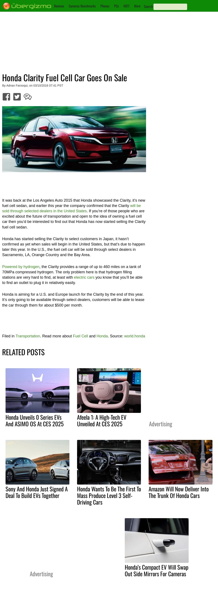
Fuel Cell (80, 336)
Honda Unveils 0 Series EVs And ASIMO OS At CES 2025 (35, 420)
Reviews (59, 6)
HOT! (126, 6)
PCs (116, 6)
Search (148, 6)
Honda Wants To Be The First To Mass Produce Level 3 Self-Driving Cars (109, 495)
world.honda (134, 336)
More (137, 6)
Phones (104, 6)
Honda (102, 336)
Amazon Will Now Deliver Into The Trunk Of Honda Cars (179, 492)
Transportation (28, 336)
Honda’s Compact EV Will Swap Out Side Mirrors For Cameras (156, 570)
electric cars (84, 277)
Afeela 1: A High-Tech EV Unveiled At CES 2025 (101, 420)
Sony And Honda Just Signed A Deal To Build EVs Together (37, 492)
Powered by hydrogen (20, 267)
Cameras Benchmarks (82, 6)
